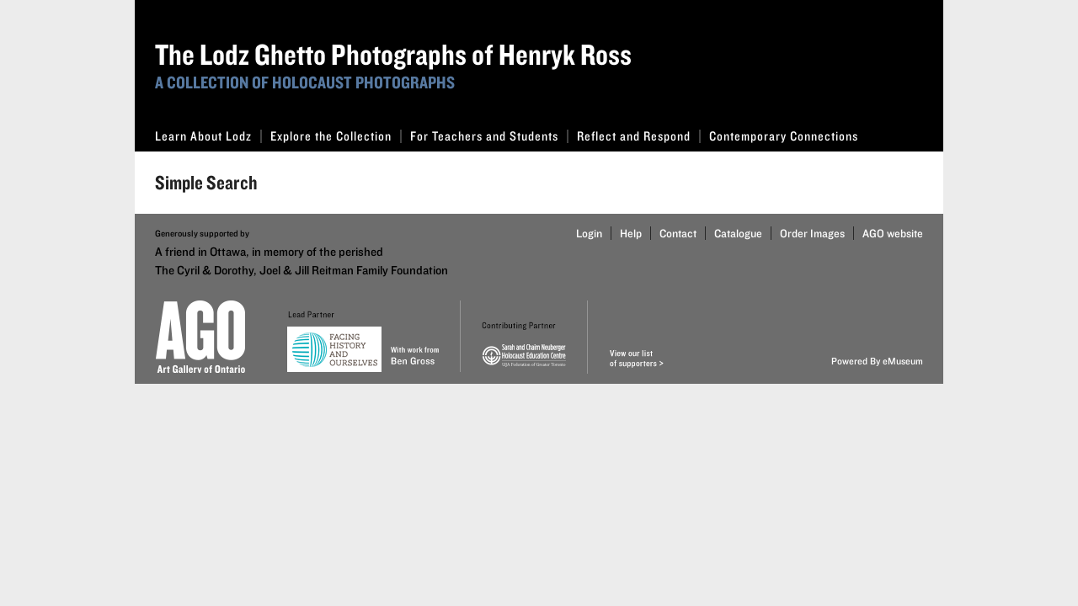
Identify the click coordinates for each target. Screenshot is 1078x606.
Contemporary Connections (783, 136)
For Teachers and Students (489, 136)
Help (631, 233)
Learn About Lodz (208, 136)
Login (589, 233)
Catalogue (738, 233)
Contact (677, 233)
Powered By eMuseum (877, 360)
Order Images (812, 233)
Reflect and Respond (639, 136)
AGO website (892, 233)
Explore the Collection (336, 136)
